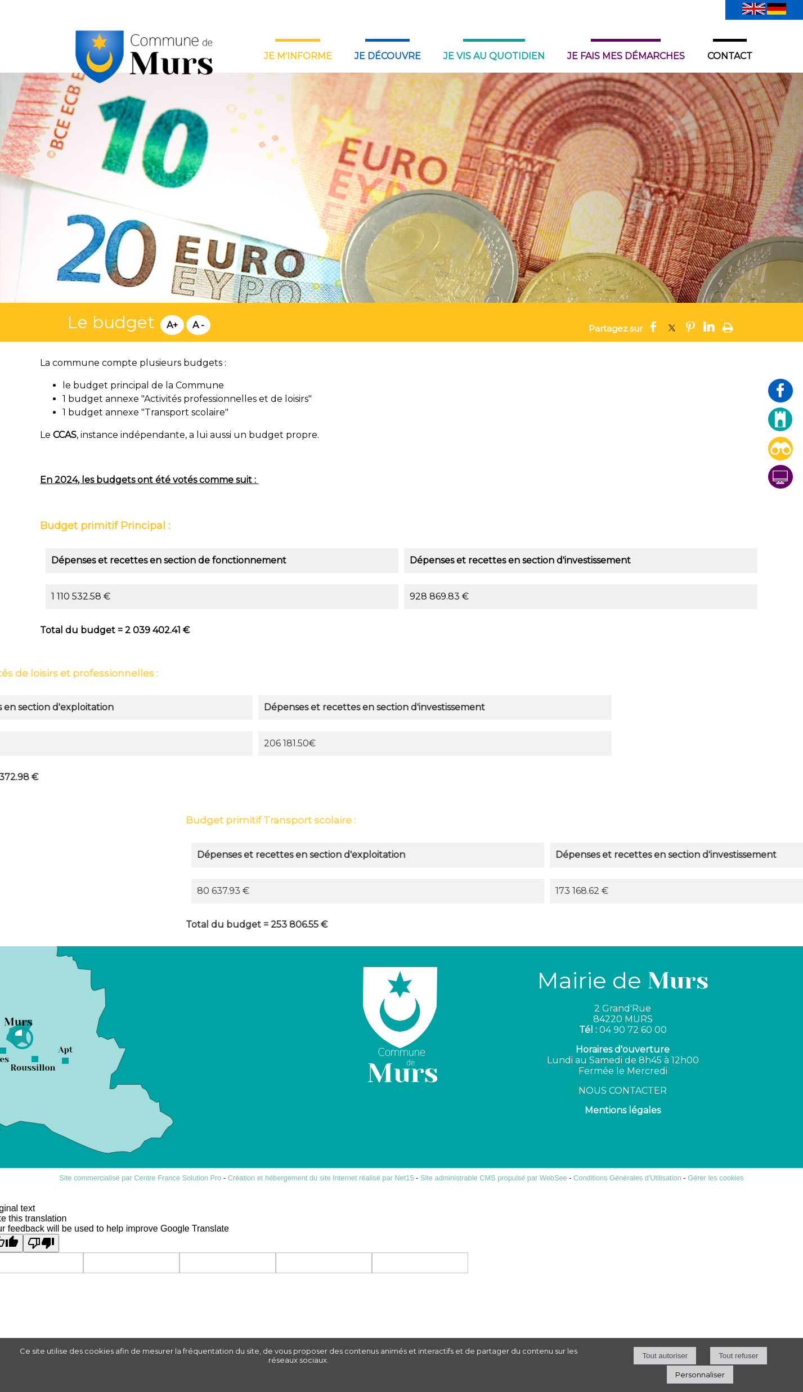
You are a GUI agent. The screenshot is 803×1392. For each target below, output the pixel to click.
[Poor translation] (41, 1243)
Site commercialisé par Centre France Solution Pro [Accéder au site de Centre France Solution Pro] (140, 1178)
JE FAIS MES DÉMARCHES (626, 56)
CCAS (65, 434)
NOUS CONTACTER (622, 1090)
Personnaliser (700, 1374)
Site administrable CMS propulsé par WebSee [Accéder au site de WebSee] (493, 1178)
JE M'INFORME (298, 56)
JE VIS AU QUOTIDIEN (494, 56)
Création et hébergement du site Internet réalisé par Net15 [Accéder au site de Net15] (321, 1178)
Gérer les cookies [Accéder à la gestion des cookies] (716, 1178)
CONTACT (729, 56)
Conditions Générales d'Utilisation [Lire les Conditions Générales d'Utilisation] (627, 1178)
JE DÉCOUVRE (388, 56)
